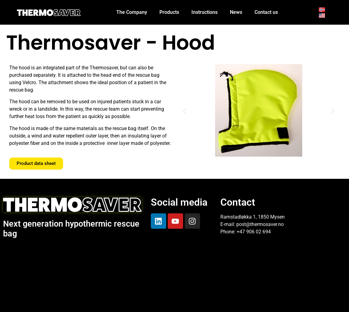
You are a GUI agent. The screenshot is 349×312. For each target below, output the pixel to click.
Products (169, 12)
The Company (131, 12)
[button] (184, 111)
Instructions (204, 12)
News (236, 12)
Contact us (266, 12)
